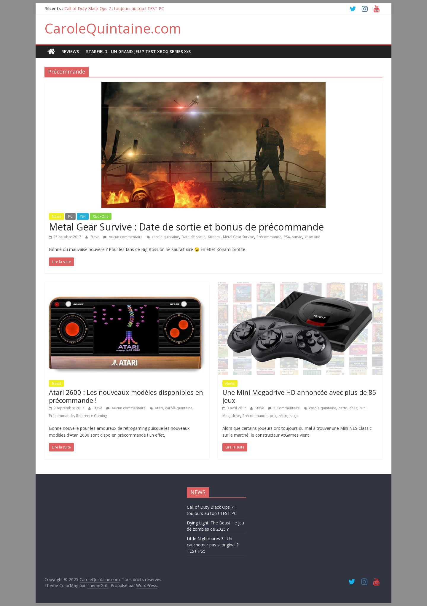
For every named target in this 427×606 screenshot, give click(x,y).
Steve (95, 236)
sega (294, 415)
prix (273, 415)
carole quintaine (165, 236)
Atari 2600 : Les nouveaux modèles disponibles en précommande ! (126, 396)
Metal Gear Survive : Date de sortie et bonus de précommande (186, 226)
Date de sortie (193, 236)
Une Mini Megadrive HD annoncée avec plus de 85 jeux (299, 396)
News (56, 216)
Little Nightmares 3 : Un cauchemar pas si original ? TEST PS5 (212, 545)
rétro (283, 415)
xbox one (312, 236)
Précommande (268, 236)
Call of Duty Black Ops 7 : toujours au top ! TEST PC (114, 8)
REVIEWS (70, 51)
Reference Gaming (91, 415)
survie (297, 236)
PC (70, 216)
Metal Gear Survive (238, 236)
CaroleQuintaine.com (112, 28)
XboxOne (101, 216)
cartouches (348, 408)
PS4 (83, 216)
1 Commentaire (284, 408)
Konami (214, 236)
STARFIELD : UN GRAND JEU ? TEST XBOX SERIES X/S (138, 51)
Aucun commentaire (123, 236)
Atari (159, 408)
